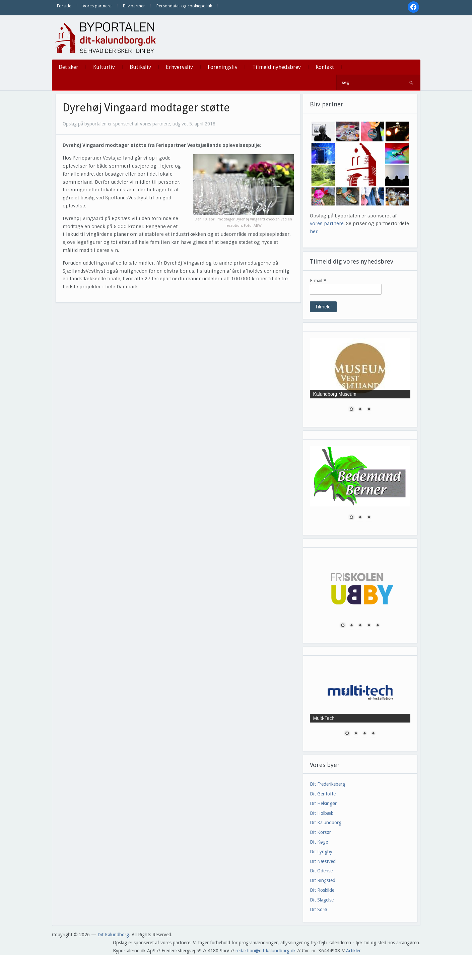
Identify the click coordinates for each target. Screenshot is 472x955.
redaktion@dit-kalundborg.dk (265, 950)
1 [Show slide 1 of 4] (347, 734)
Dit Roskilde (322, 890)
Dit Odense (321, 870)
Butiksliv (140, 67)
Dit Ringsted (322, 880)
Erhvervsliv (179, 67)
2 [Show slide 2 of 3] (360, 409)
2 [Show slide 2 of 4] (355, 734)
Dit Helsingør (323, 803)
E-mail (318, 280)
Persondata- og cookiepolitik (184, 5)
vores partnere (327, 223)
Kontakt (325, 67)
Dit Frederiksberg (327, 784)
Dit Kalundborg (325, 822)
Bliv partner (134, 5)
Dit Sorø (318, 909)
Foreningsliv (223, 67)
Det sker (68, 67)
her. (314, 231)
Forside (64, 5)
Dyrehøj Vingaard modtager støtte (146, 107)
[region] (360, 379)
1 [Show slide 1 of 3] (351, 409)
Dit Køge (319, 842)
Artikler (353, 950)
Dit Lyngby (321, 851)
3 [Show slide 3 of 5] (360, 626)
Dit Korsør (320, 832)
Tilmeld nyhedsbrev (276, 67)
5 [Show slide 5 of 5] (377, 626)
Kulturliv (104, 67)
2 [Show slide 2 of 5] (351, 626)
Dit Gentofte (323, 793)
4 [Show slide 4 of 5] (369, 626)
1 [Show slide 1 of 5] (342, 626)
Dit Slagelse (322, 899)
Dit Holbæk (321, 813)
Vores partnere (97, 5)
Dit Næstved (323, 861)
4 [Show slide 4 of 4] (373, 734)
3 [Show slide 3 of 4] (364, 734)
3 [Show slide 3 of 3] (369, 409)
